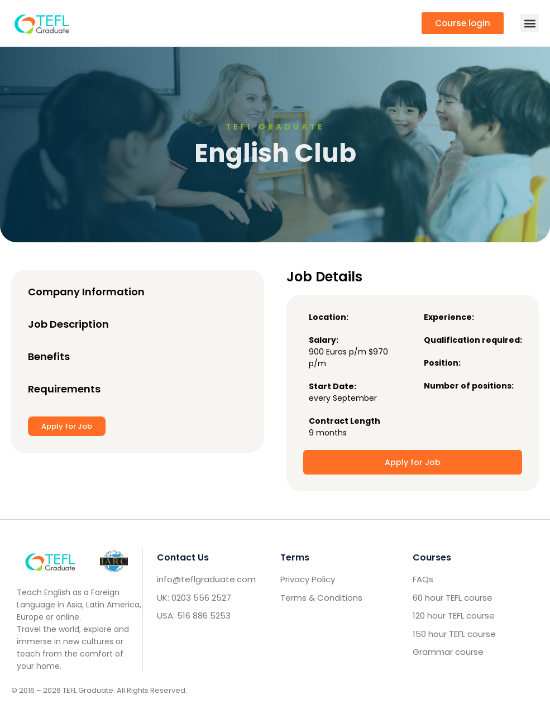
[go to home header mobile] (42, 23)
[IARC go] (114, 561)
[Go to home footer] (50, 561)
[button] (529, 23)
